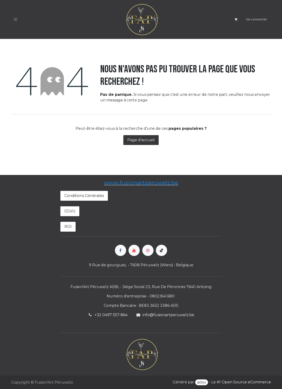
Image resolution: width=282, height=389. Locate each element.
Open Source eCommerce (246, 382)
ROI (68, 226)
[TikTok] (161, 250)
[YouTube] (134, 250)
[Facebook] (120, 250)
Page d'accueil (141, 140)
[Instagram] (148, 250)
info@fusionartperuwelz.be (168, 315)
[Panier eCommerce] (236, 19)
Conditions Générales (84, 195)
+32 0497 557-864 (111, 315)
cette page (137, 100)
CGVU (69, 211)
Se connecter (256, 19)
